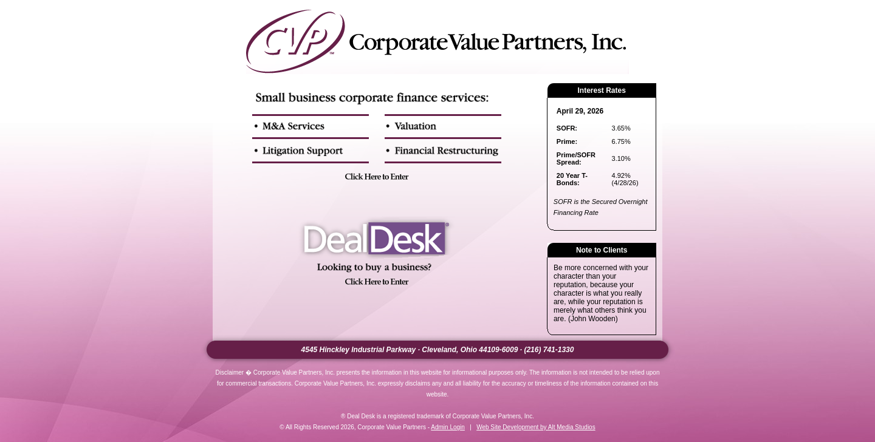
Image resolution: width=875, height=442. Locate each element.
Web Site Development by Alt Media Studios (535, 427)
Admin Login (448, 427)
